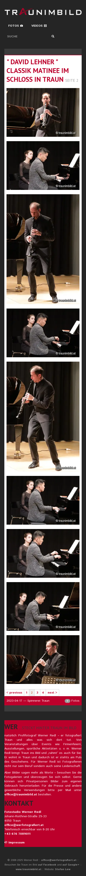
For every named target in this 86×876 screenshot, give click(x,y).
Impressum (14, 842)
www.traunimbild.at (28, 869)
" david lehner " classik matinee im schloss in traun (38, 70)
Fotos (15, 26)
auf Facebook (47, 865)
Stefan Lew (62, 869)
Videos (39, 26)
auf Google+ (70, 865)
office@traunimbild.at (20, 794)
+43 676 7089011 (17, 834)
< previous (14, 692)
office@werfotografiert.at (24, 825)
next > (52, 692)
